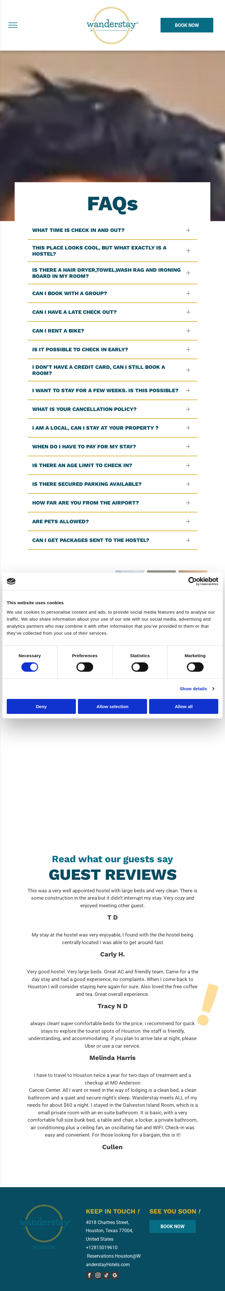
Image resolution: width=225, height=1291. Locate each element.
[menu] (13, 25)
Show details (193, 688)
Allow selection (112, 706)
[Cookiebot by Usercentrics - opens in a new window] (192, 581)
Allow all (184, 706)
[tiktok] (106, 1276)
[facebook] (89, 1276)
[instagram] (98, 1276)
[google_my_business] (115, 1276)
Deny (41, 706)
